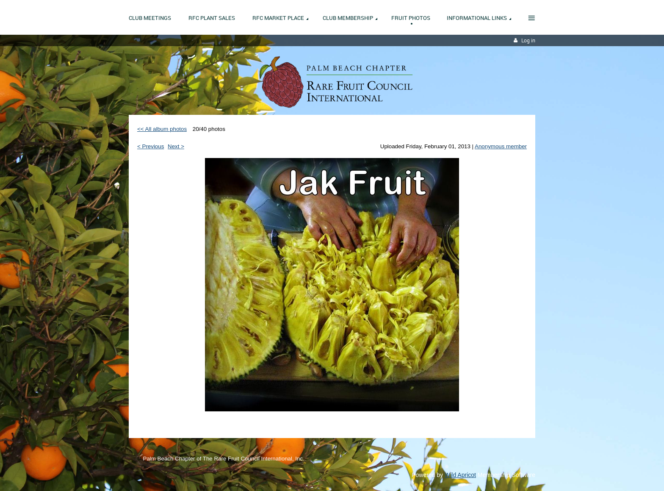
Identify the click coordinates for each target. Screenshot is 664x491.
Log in (528, 40)
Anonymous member (501, 146)
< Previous (150, 146)
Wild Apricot (460, 475)
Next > (176, 146)
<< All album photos (162, 129)
